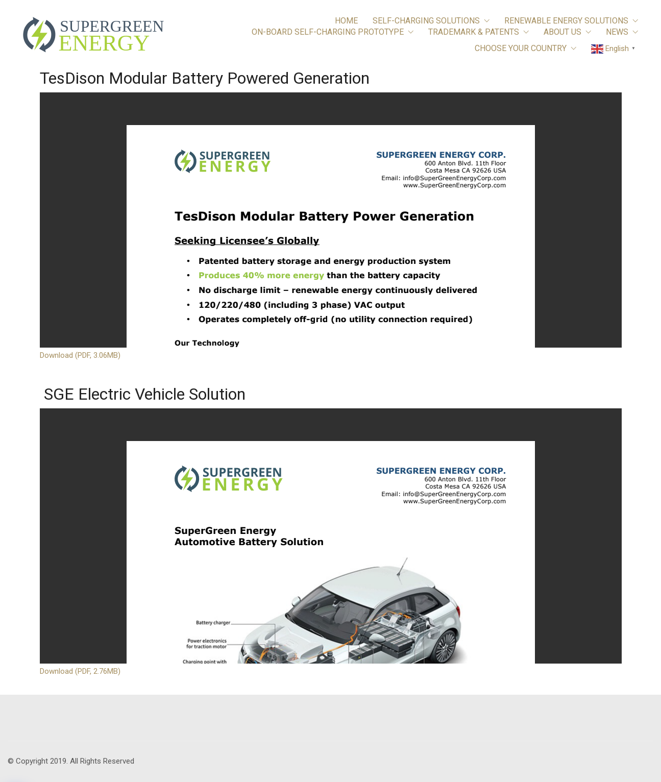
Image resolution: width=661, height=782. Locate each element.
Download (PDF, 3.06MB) (80, 355)
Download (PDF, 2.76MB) (80, 671)
